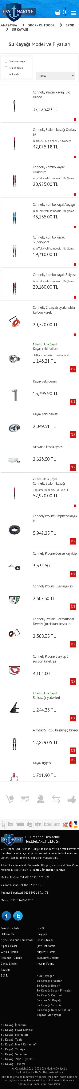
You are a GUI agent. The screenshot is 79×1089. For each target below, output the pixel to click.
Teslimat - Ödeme (11, 958)
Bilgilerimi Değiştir (48, 958)
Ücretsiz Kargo (17, 61)
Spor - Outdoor (41, 25)
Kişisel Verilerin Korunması (17, 940)
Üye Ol (41, 928)
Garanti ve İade (10, 928)
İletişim (5, 969)
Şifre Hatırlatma (46, 946)
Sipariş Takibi (9, 946)
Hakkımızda (8, 934)
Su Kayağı (20, 29)
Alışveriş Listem (46, 952)
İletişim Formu (45, 964)
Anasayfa (9, 25)
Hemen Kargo (16, 67)
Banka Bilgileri (9, 964)
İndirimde (14, 74)
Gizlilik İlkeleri (9, 952)
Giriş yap (42, 934)
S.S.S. (4, 975)
